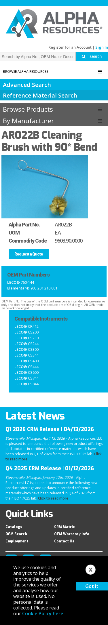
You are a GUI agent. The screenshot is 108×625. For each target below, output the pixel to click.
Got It (91, 586)
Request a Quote (28, 254)
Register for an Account (70, 47)
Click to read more (53, 498)
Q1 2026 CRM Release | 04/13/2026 (49, 429)
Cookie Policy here (42, 613)
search (92, 56)
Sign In (101, 47)
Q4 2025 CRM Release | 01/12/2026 (49, 468)
